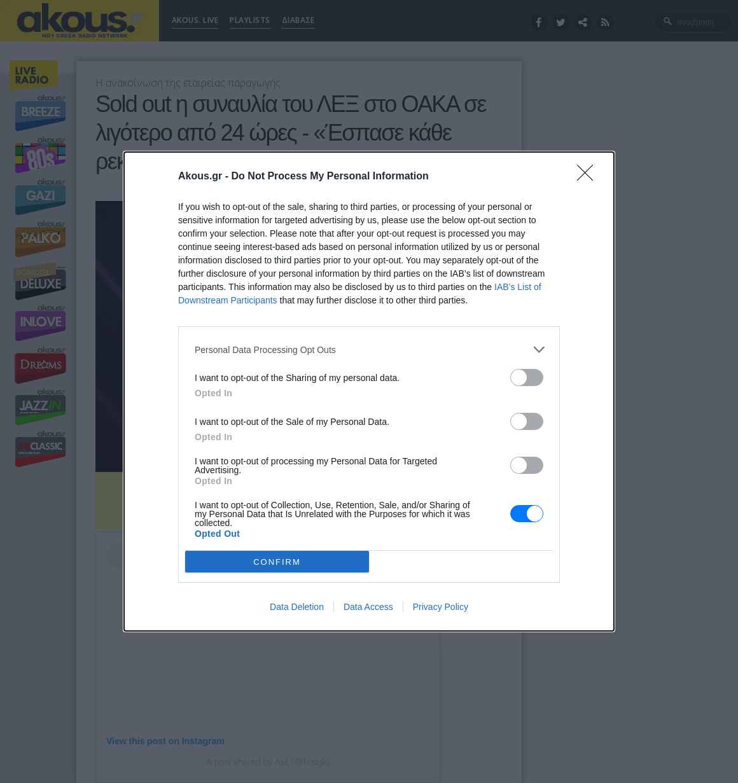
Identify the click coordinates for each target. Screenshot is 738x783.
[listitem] (369, 349)
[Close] (589, 177)
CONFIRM (277, 562)
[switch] (526, 377)
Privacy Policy (440, 607)
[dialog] (369, 391)
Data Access (368, 607)
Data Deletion (297, 607)
